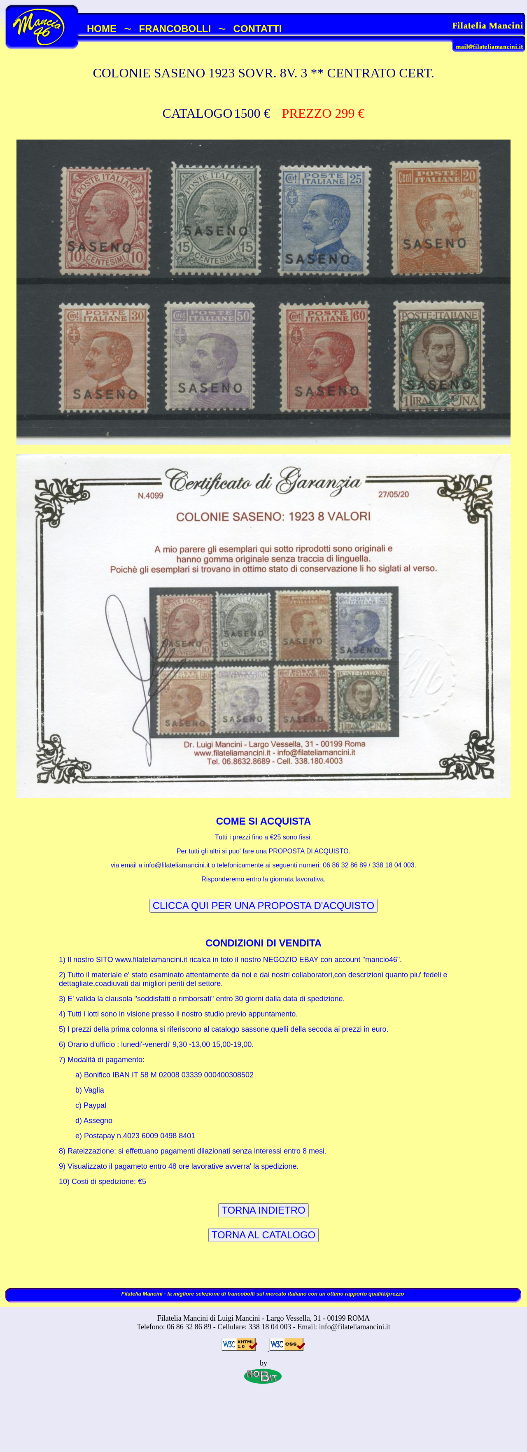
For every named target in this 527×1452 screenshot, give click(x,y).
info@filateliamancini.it (178, 865)
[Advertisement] (263, 1426)
